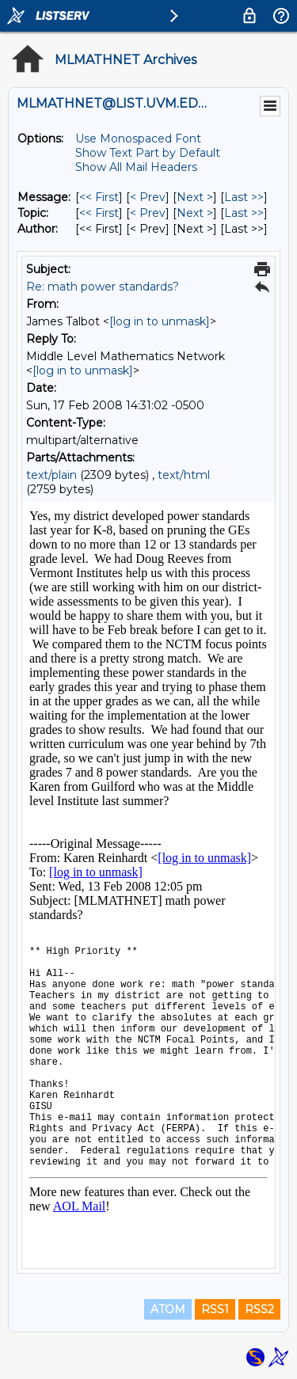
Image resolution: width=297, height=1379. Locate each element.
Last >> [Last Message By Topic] (244, 213)
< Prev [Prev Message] (148, 197)
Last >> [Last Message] (244, 197)
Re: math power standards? (102, 286)
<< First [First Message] (99, 197)
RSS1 (215, 1309)
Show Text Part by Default (147, 153)
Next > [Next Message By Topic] (195, 213)
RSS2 (259, 1309)
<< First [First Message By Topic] (99, 213)
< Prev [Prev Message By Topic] (148, 213)
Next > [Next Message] (195, 197)
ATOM (167, 1309)
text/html (184, 475)
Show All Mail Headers (136, 167)
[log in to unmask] (159, 321)
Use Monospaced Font (138, 138)
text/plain (51, 475)
